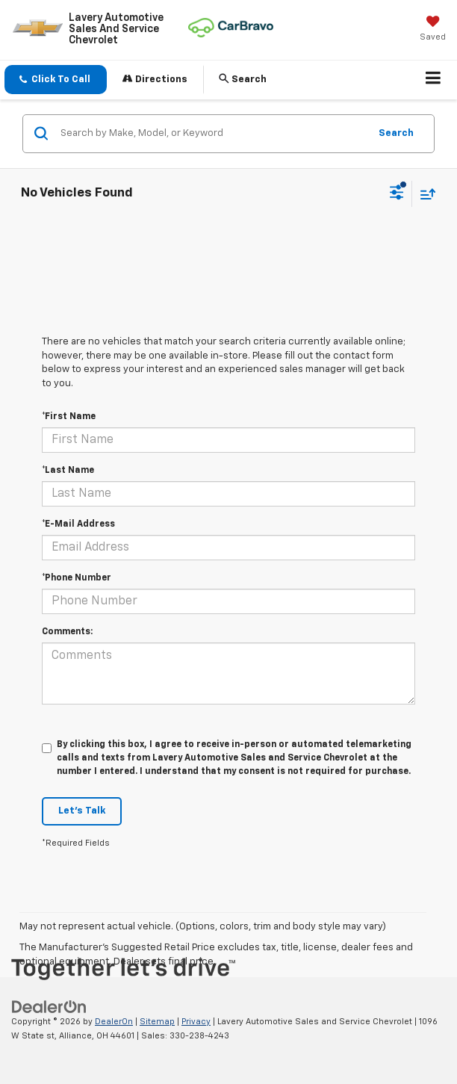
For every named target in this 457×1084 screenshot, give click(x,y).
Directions (154, 78)
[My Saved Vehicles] (433, 29)
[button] (55, 79)
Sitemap (157, 1022)
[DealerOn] (49, 1007)
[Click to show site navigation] (433, 80)
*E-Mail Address (78, 524)
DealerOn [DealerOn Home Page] (114, 1022)
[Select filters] (397, 194)
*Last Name (68, 470)
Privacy (196, 1022)
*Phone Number (76, 578)
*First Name (69, 416)
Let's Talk (81, 811)
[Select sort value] (424, 194)
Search (396, 133)
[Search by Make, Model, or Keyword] (212, 134)
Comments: (67, 632)
